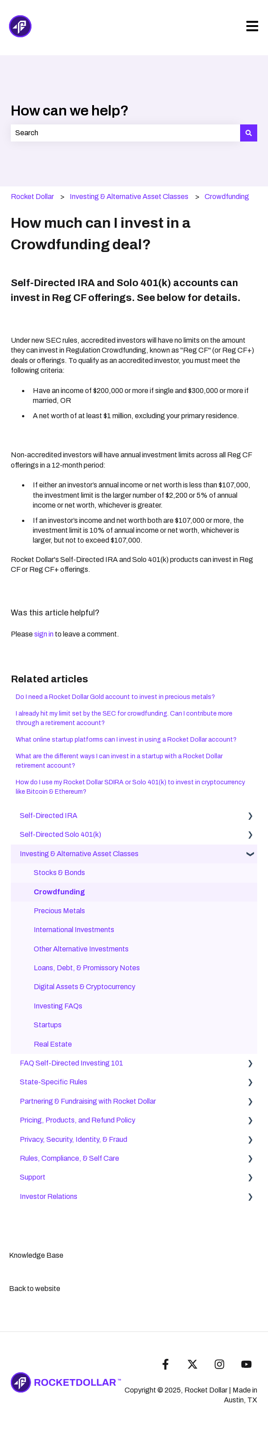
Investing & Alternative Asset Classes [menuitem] (79, 854)
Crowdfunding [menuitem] (59, 892)
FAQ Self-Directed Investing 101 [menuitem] (71, 1063)
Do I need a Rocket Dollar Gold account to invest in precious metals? (115, 697)
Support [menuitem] (32, 1177)
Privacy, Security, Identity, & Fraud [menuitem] (73, 1139)
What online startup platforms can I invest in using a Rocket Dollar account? (126, 739)
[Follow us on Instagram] (219, 1364)
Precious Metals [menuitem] (59, 911)
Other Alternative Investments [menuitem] (81, 949)
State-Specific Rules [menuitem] (53, 1082)
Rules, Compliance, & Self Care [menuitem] (69, 1158)
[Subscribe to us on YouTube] (246, 1364)
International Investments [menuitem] (74, 929)
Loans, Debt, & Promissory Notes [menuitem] (87, 968)
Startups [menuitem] (48, 1025)
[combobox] (125, 132)
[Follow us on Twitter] (192, 1364)
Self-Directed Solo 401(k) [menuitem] (60, 834)
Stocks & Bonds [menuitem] (59, 872)
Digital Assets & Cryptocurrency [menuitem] (84, 986)
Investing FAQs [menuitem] (58, 1006)
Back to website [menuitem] (34, 1288)
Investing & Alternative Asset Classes (129, 196)
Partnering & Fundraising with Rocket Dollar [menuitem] (88, 1101)
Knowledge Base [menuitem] (36, 1255)
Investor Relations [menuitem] (48, 1196)
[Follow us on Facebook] (165, 1364)
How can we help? (70, 111)
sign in (44, 634)
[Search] (248, 132)
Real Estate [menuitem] (53, 1044)
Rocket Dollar (32, 196)
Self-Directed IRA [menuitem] (48, 815)
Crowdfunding (227, 196)
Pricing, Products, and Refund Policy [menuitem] (77, 1120)
